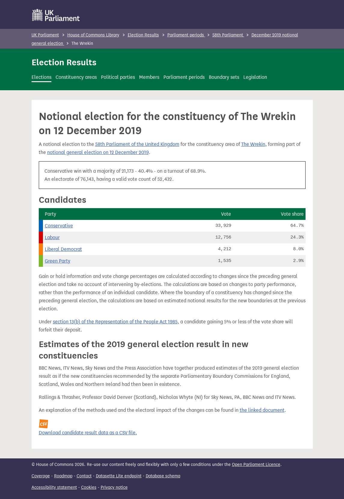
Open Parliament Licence (256, 464)
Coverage (41, 476)
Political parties (118, 77)
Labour (52, 237)
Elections (41, 77)
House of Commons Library (93, 35)
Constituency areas (76, 77)
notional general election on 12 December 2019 (98, 152)
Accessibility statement (54, 487)
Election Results (143, 35)
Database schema (163, 476)
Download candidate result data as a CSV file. (88, 433)
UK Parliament (45, 35)
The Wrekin (253, 144)
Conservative (59, 226)
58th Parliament (228, 35)
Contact (84, 476)
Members (149, 77)
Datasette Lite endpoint (119, 476)
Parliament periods (186, 35)
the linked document (262, 410)
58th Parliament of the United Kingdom (137, 144)
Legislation (255, 77)
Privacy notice (114, 487)
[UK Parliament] (56, 15)
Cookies (88, 487)
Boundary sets (224, 77)
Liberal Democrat (63, 249)
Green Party (57, 261)
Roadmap (63, 476)
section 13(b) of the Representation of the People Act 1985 (115, 322)
